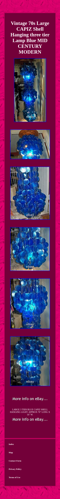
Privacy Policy (15, 469)
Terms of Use (14, 477)
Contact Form (15, 461)
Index (11, 444)
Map (11, 452)
